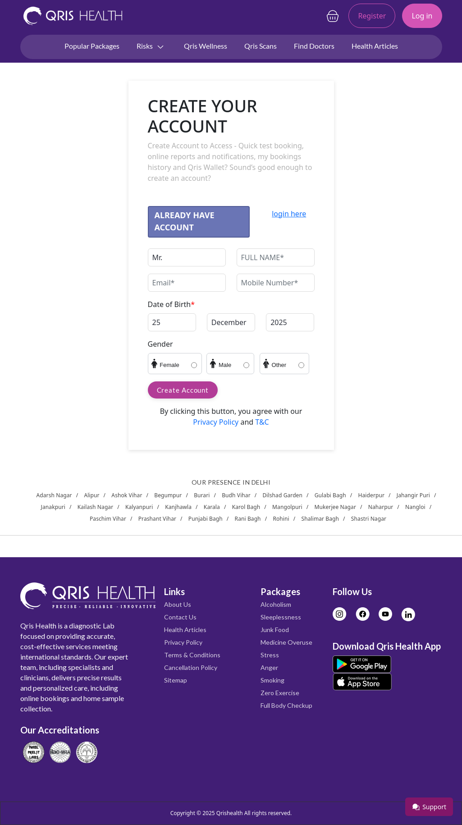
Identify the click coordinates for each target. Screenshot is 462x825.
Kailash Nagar (96, 507)
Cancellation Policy (190, 667)
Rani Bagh (248, 518)
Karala (212, 507)
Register (372, 16)
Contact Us (180, 617)
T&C (261, 422)
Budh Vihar (236, 495)
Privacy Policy (216, 422)
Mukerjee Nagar (335, 507)
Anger (269, 667)
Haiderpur (371, 495)
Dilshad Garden (283, 495)
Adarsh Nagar (54, 495)
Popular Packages (91, 45)
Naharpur (380, 507)
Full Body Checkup (286, 705)
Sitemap (175, 680)
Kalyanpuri (139, 507)
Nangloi (415, 507)
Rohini (281, 518)
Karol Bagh (246, 507)
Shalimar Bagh (320, 518)
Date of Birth (171, 304)
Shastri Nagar (368, 518)
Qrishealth (229, 813)
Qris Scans (260, 45)
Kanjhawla (178, 507)
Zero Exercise (280, 693)
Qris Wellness (205, 45)
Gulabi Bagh (330, 495)
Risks (151, 46)
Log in (422, 16)
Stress (270, 655)
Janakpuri (53, 507)
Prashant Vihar (157, 518)
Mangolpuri (287, 507)
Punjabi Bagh (205, 518)
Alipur (91, 495)
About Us (177, 604)
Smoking (272, 680)
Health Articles (375, 45)
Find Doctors (314, 45)
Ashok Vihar (126, 495)
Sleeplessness (281, 617)
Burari (202, 495)
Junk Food (275, 629)
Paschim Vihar (108, 518)
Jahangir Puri (413, 495)
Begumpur (168, 495)
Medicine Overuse (286, 642)
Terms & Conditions (192, 655)
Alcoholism (276, 604)
